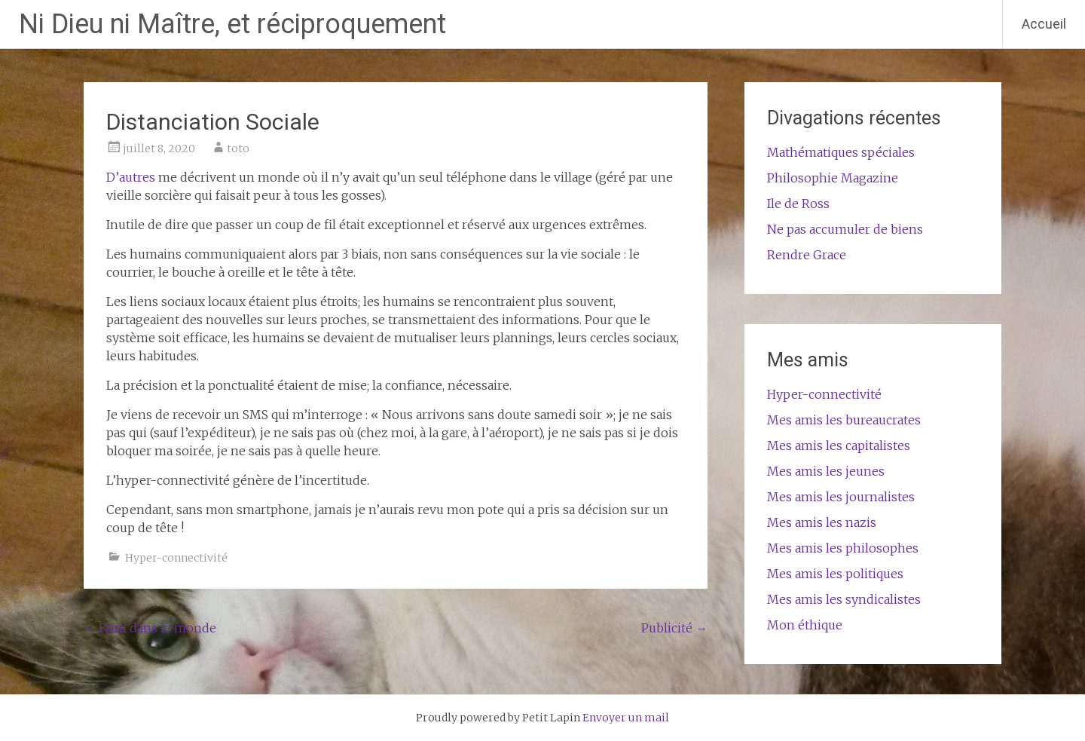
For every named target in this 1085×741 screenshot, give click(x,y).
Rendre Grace (806, 254)
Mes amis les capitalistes (838, 445)
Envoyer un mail (625, 717)
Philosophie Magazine (832, 177)
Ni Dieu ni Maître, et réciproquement (232, 24)
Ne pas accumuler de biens (845, 229)
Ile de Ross (798, 203)
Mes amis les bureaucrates (844, 419)
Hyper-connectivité (176, 558)
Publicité (674, 627)
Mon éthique (804, 624)
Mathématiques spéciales (841, 152)
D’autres (130, 177)
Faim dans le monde (150, 627)
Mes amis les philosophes (842, 548)
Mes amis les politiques (835, 573)
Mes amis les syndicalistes (844, 599)
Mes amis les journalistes (841, 496)
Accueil (1044, 24)
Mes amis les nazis (821, 522)
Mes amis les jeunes (826, 471)
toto (238, 148)
